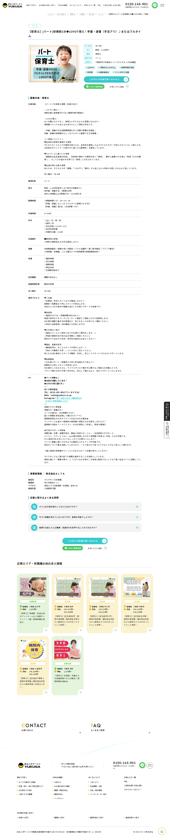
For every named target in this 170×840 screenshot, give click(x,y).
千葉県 (82, 14)
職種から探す (59, 817)
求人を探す (61, 14)
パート (101, 14)
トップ (50, 14)
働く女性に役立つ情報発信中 (69, 398)
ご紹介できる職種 (25, 794)
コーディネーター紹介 (98, 794)
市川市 (91, 14)
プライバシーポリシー (132, 789)
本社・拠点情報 (96, 790)
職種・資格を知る (61, 790)
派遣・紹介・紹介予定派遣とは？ (31, 786)
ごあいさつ (94, 782)
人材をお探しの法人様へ (112, 5)
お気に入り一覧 (90, 5)
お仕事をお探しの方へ (47, 5)
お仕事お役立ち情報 (61, 786)
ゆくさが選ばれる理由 (27, 782)
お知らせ (57, 782)
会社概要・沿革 (96, 786)
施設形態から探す (132, 817)
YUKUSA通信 (62, 5)
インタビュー (59, 798)
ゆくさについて (75, 5)
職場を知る (58, 794)
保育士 (72, 14)
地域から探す (24, 817)
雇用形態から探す (96, 817)
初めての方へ (31, 5)
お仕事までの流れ (25, 790)
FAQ (99, 5)
